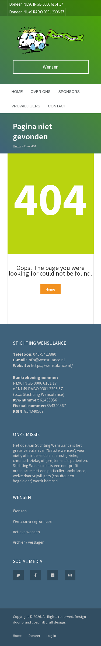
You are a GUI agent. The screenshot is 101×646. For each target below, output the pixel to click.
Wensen (50, 67)
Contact (57, 106)
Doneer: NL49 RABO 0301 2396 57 (36, 11)
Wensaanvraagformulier (33, 521)
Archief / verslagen (28, 542)
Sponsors (68, 91)
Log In (51, 635)
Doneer (34, 635)
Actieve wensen (26, 531)
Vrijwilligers (26, 106)
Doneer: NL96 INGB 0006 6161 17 (36, 4)
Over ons (41, 91)
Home (17, 91)
